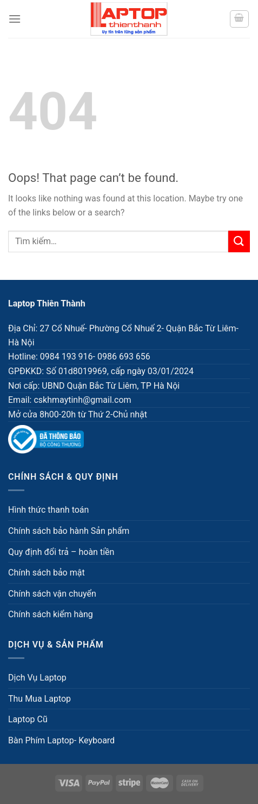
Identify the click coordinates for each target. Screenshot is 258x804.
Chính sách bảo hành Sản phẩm (68, 531)
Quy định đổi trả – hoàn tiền (61, 552)
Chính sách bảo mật (46, 572)
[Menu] (14, 18)
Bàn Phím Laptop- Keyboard (61, 740)
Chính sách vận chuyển (52, 594)
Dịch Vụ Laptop (37, 677)
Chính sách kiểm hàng (50, 614)
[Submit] (239, 241)
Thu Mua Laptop (39, 699)
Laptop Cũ (28, 719)
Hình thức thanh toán (48, 510)
